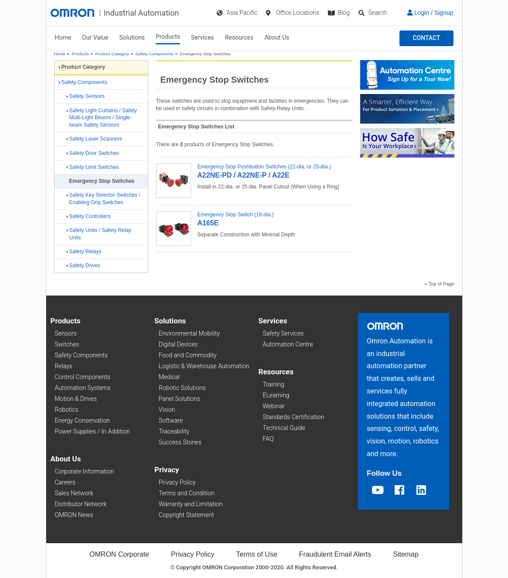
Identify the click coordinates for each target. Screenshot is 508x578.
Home (63, 37)
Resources (239, 37)
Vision (167, 409)
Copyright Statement (186, 514)
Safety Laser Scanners (94, 139)
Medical (169, 376)
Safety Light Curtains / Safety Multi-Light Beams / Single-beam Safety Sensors (102, 118)
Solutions (132, 37)
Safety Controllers (89, 216)
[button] (426, 38)
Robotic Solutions (182, 387)
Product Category (112, 53)
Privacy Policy (177, 482)
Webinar (274, 406)
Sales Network (74, 493)
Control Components (82, 376)
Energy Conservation (82, 420)
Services (202, 37)
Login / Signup (430, 12)
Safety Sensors (86, 96)
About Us (276, 37)
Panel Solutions (179, 398)
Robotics (66, 409)
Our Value (95, 37)
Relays (63, 366)
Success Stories (180, 442)
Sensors (66, 333)
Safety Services (283, 333)
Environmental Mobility (189, 333)
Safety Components (155, 53)
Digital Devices (178, 344)
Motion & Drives (76, 398)
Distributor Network (81, 504)
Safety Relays (84, 252)
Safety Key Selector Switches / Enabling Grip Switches (103, 198)
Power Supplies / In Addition (92, 431)
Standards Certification (293, 416)
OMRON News (74, 514)
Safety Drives (83, 265)
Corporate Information (84, 471)
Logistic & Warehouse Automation (204, 366)
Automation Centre (288, 344)
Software (171, 420)
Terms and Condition (187, 493)
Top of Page (439, 283)
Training (273, 384)
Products (168, 36)
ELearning (276, 395)
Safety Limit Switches (93, 167)
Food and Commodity (188, 355)
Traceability (174, 431)
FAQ (268, 438)
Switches (67, 344)
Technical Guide (284, 427)
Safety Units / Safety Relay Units (99, 234)
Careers (65, 482)
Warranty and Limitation (190, 504)
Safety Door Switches (93, 153)
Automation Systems (83, 387)
